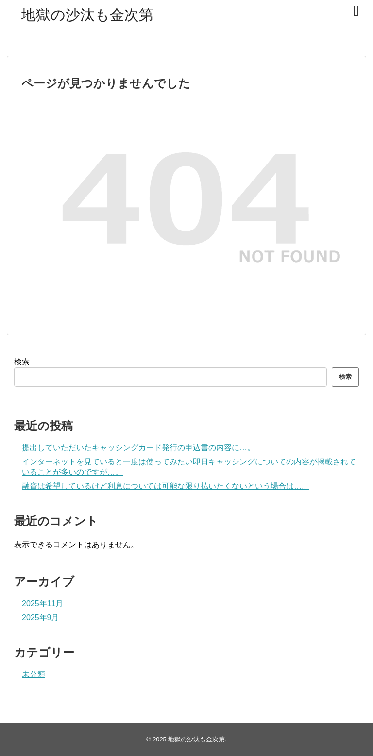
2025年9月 (40, 617)
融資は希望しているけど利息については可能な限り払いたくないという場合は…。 (165, 486)
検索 (22, 362)
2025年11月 (42, 603)
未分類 (33, 674)
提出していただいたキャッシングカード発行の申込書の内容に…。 (138, 448)
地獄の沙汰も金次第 (87, 15)
